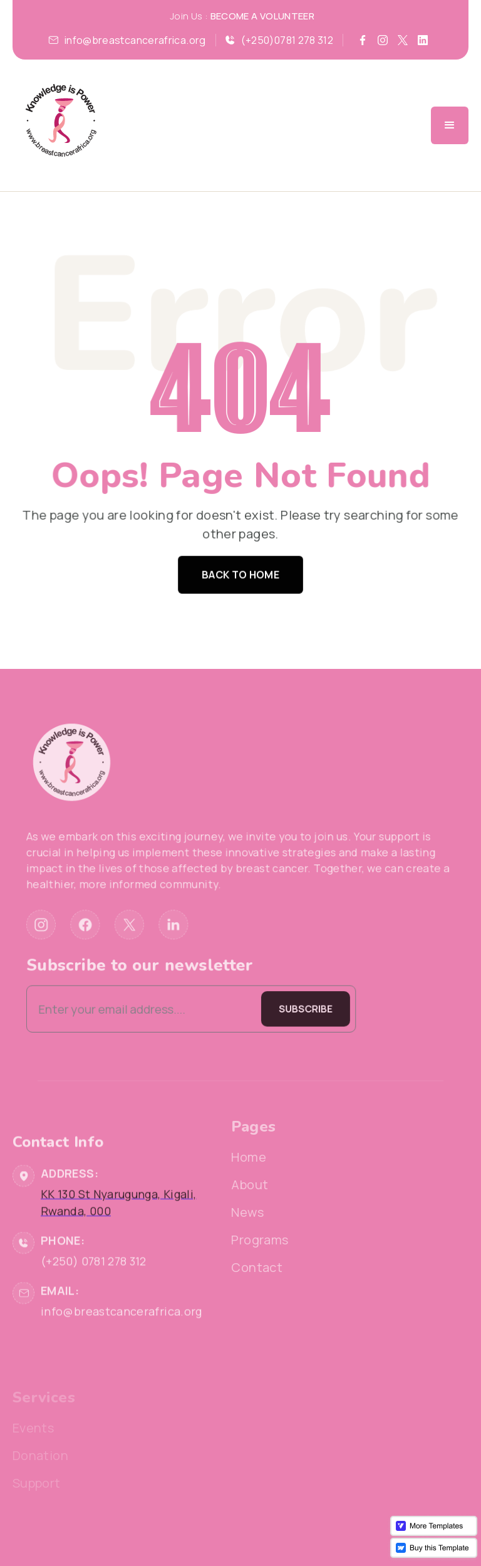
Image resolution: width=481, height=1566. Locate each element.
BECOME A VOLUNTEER (262, 16)
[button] (449, 125)
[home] (61, 125)
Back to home (240, 572)
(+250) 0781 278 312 (94, 1300)
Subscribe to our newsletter (156, 950)
